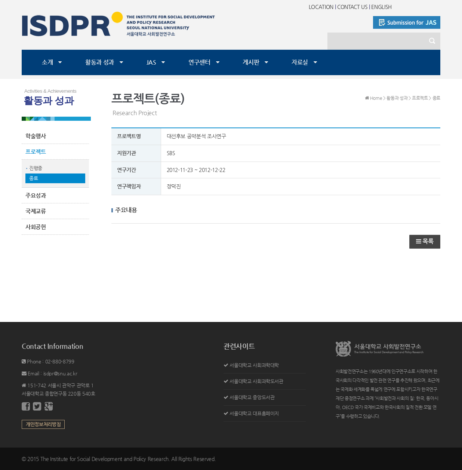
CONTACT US (352, 7)
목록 (425, 241)
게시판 (251, 62)
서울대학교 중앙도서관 (252, 397)
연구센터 (199, 62)
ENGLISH (381, 7)
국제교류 (35, 211)
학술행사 (35, 136)
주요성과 (35, 195)
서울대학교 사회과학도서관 (256, 381)
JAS (151, 62)
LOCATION (321, 7)
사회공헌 (35, 227)
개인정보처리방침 (43, 424)
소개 (47, 62)
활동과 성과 (99, 62)
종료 (33, 178)
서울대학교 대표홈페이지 (254, 413)
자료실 (300, 62)
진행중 (35, 168)
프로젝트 (35, 151)
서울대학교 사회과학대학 (254, 365)
